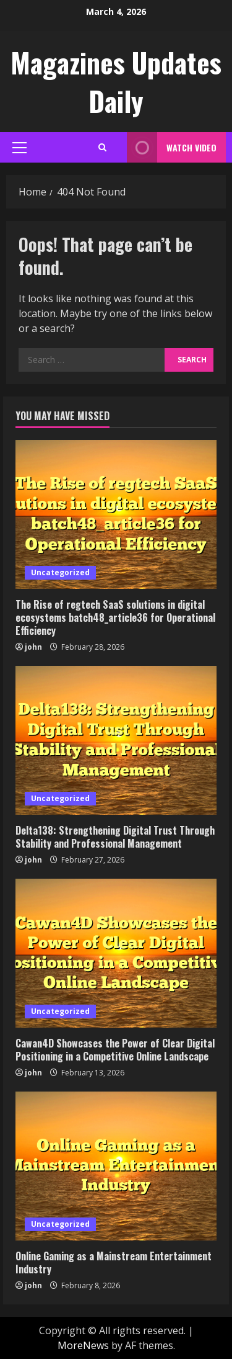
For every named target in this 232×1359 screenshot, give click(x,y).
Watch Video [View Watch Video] (172, 147)
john (33, 647)
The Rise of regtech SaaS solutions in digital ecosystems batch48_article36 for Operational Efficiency (115, 617)
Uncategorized (60, 572)
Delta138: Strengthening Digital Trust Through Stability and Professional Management (115, 837)
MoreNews (83, 1345)
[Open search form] (102, 147)
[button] (19, 148)
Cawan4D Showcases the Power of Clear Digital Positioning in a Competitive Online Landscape (115, 1050)
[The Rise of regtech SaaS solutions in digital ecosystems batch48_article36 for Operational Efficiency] (116, 514)
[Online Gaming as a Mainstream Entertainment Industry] (116, 1166)
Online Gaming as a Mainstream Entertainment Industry (113, 1262)
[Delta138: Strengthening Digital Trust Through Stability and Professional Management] (116, 740)
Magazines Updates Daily (116, 81)
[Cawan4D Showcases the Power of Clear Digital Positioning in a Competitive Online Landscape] (116, 953)
